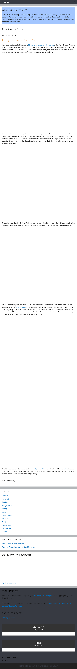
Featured (5, 499)
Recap (4, 522)
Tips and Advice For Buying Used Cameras (18, 547)
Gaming (5, 502)
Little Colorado (21, 307)
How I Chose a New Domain (13, 544)
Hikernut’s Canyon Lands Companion (41, 45)
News (4, 512)
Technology (6, 528)
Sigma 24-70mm (40, 469)
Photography (7, 515)
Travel (4, 531)
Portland (5, 518)
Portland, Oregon (9, 583)
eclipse (65, 469)
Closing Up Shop (8, 617)
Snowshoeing (7, 525)
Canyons (5, 496)
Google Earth (7, 505)
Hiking (4, 509)
